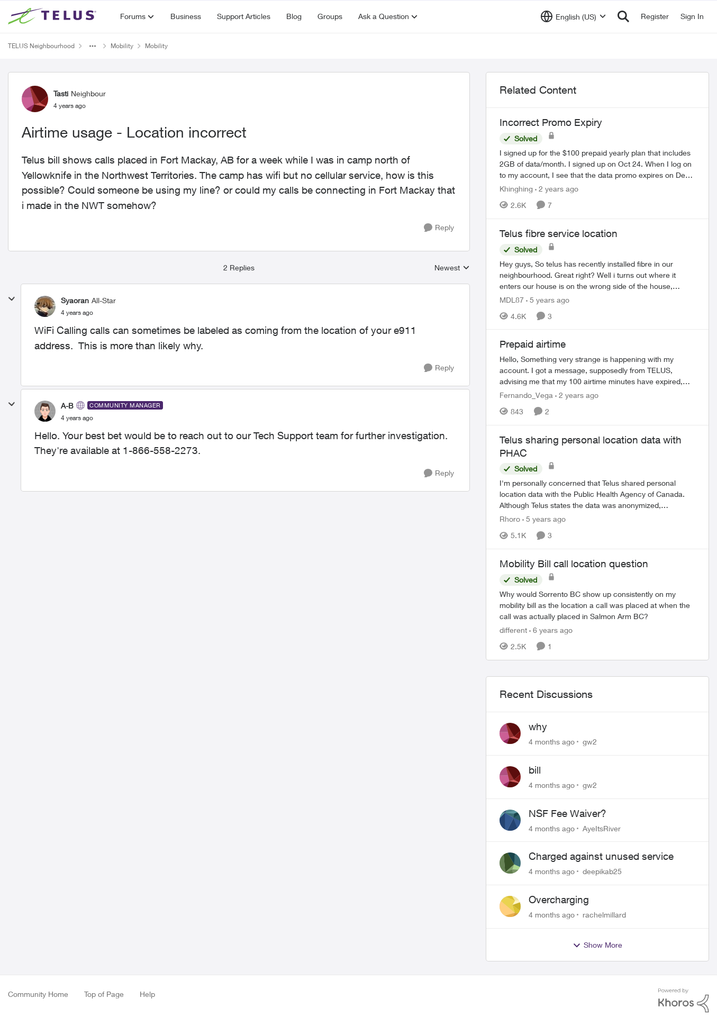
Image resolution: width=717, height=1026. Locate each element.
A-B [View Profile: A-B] (67, 405)
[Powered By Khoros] (683, 1000)
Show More (597, 945)
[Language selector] (573, 16)
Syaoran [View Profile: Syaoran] (75, 300)
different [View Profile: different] (513, 629)
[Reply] (439, 228)
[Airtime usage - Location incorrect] (77, 312)
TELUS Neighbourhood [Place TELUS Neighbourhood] (41, 46)
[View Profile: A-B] (45, 411)
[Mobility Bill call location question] (597, 605)
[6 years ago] (551, 629)
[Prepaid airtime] (597, 370)
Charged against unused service (601, 856)
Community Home (38, 993)
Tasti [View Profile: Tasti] (60, 93)
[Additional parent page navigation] (92, 46)
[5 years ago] (547, 299)
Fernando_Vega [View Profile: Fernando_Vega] (526, 395)
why (538, 726)
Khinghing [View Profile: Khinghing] (516, 188)
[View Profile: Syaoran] (45, 306)
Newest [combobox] (452, 268)
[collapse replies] (11, 299)
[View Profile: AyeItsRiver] (510, 820)
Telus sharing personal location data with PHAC (591, 446)
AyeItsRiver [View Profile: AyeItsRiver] (602, 827)
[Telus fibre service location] (597, 274)
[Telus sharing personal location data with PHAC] (597, 494)
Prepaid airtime (533, 344)
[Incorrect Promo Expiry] (597, 163)
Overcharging (559, 899)
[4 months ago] (552, 741)
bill (535, 770)
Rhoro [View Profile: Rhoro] (510, 518)
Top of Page (104, 993)
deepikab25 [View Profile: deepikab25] (602, 871)
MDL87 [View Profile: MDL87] (512, 299)
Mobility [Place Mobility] (122, 46)
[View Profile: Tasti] (35, 99)
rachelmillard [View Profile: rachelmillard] (604, 914)
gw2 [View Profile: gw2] (590, 741)
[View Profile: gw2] (510, 733)
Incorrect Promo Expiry (551, 122)
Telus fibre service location (559, 233)
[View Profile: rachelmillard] (510, 906)
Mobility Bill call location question (574, 563)
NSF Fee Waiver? (567, 813)
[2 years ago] (556, 188)
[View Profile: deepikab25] (510, 863)
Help (147, 993)
